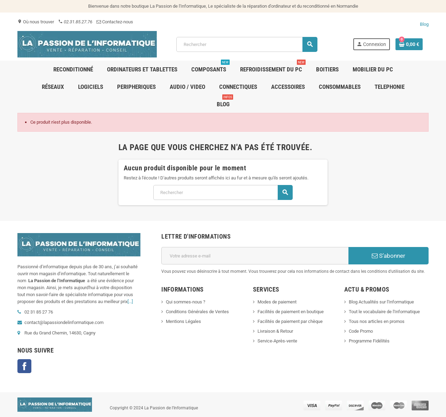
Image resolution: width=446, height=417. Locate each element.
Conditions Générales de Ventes (197, 311)
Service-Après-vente (277, 340)
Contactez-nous (115, 21)
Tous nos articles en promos (377, 321)
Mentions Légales (183, 321)
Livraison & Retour (275, 331)
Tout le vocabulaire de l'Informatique (384, 311)
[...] (130, 301)
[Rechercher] (246, 44)
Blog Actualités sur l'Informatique (381, 301)
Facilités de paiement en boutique (290, 311)
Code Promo (361, 331)
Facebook (24, 366)
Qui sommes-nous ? (185, 301)
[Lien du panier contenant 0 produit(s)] (409, 44)
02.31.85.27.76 (75, 21)
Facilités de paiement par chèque (290, 321)
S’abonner (388, 255)
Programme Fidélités (369, 340)
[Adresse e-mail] (254, 255)
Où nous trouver (35, 21)
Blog (424, 24)
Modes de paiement (277, 301)
